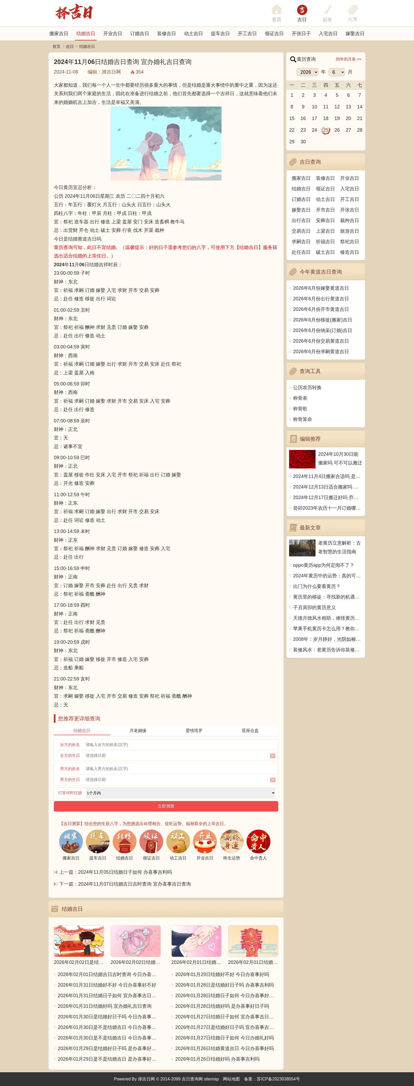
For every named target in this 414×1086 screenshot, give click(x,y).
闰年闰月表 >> (348, 59)
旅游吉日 (349, 231)
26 (337, 130)
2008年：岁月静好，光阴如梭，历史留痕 (328, 639)
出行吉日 (301, 220)
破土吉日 (325, 252)
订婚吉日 (139, 33)
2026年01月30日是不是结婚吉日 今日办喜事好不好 (109, 1027)
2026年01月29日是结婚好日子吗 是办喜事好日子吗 (109, 1048)
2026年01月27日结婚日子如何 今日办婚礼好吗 (224, 1038)
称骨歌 (300, 408)
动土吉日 (193, 33)
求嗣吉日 (301, 241)
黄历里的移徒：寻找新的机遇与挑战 (328, 597)
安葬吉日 (325, 220)
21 (360, 118)
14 (360, 106)
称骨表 (300, 398)
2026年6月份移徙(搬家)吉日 (322, 320)
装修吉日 (166, 33)
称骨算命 (302, 419)
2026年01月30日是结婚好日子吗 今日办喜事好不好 (109, 1016)
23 (303, 130)
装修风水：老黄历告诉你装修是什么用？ (328, 649)
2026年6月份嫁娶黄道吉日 (321, 288)
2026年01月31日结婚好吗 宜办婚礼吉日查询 (105, 1006)
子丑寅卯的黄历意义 (314, 607)
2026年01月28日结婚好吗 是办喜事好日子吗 (222, 1006)
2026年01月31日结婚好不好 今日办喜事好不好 (107, 985)
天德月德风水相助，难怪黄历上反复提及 (328, 618)
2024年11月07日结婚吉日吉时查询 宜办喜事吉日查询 (134, 884)
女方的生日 (70, 755)
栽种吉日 (349, 220)
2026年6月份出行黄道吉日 (321, 298)
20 (348, 118)
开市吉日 (325, 210)
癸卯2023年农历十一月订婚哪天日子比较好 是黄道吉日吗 (328, 508)
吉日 (302, 19)
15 (291, 118)
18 (325, 118)
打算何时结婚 (70, 792)
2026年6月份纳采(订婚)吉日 (322, 330)
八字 (352, 19)
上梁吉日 (325, 231)
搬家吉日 (58, 33)
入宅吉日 (328, 33)
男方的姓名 (70, 768)
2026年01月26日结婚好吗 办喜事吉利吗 (217, 1059)
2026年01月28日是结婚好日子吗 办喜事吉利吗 (224, 985)
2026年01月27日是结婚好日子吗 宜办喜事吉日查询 (226, 1027)
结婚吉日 (85, 33)
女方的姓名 (70, 744)
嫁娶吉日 (355, 33)
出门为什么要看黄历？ (317, 586)
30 (303, 141)
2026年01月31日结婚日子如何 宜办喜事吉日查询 (109, 995)
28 (360, 130)
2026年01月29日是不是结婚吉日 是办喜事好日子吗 (109, 1059)
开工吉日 (247, 33)
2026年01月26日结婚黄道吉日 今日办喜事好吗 (224, 1048)
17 (314, 118)
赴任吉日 (301, 252)
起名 (327, 19)
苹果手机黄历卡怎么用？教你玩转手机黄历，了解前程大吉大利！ (328, 628)
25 (325, 130)
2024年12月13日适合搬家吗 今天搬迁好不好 (328, 487)
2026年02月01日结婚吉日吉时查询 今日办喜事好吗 (109, 974)
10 (314, 106)
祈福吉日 (325, 241)
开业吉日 (112, 33)
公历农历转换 (307, 387)
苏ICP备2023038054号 (278, 1079)
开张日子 (301, 33)
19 (337, 118)
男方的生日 (70, 779)
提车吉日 (220, 33)
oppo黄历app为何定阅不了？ (323, 565)
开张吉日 (349, 210)
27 (348, 130)
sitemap (211, 1079)
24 (314, 130)
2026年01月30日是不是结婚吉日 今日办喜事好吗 (109, 1038)
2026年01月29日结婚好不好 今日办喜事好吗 (222, 974)
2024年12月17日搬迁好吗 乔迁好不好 (328, 497)
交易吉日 (301, 231)
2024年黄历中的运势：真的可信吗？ (328, 575)
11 (325, 106)
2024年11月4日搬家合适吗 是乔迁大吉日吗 (328, 476)
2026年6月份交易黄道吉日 (321, 341)
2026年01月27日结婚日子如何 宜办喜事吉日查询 (226, 1016)
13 (348, 106)
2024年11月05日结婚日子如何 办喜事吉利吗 (125, 872)
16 (303, 118)
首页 (56, 46)
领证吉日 (274, 33)
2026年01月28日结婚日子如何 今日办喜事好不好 (226, 995)
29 (291, 141)
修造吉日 (349, 252)
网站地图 (231, 1079)
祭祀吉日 (349, 241)
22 (291, 130)
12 (337, 106)
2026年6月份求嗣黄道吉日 (321, 351)
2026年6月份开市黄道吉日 (321, 309)
